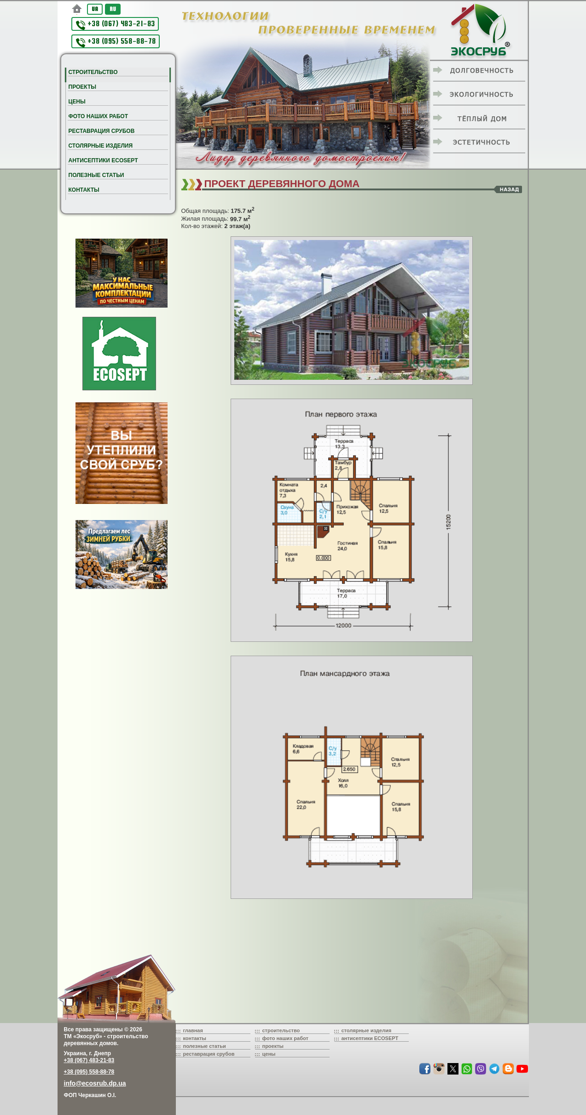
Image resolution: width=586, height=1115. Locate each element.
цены (269, 1054)
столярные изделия (367, 1030)
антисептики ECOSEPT (370, 1038)
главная (193, 1030)
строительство (281, 1030)
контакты (195, 1038)
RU (113, 9)
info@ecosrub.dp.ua (95, 1083)
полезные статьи (204, 1046)
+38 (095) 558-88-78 (116, 42)
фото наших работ (285, 1038)
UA (95, 9)
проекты (273, 1046)
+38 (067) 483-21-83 (115, 24)
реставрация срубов (209, 1054)
